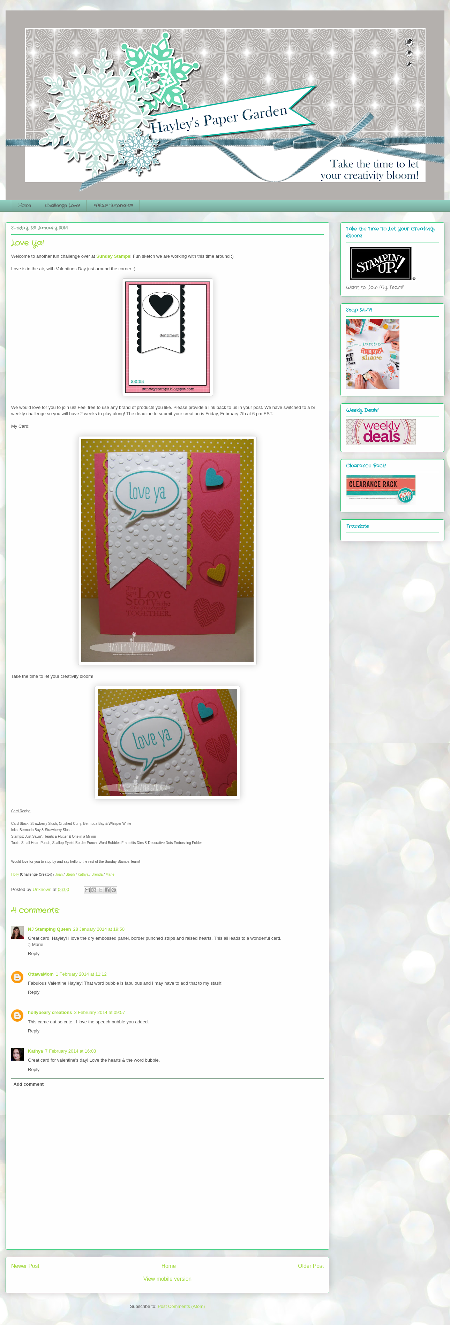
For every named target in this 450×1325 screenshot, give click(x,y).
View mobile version (167, 1279)
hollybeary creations (50, 1012)
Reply (33, 953)
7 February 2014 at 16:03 (70, 1051)
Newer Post (25, 1266)
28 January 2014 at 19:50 (99, 929)
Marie (110, 874)
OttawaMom (41, 974)
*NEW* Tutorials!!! (113, 205)
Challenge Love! (62, 205)
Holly (15, 874)
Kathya (83, 874)
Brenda (97, 874)
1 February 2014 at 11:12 (81, 974)
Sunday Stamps (113, 256)
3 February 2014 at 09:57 (99, 1012)
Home (24, 205)
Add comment (29, 1084)
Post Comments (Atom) (181, 1306)
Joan (59, 874)
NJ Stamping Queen (49, 929)
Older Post (311, 1266)
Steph (70, 874)
